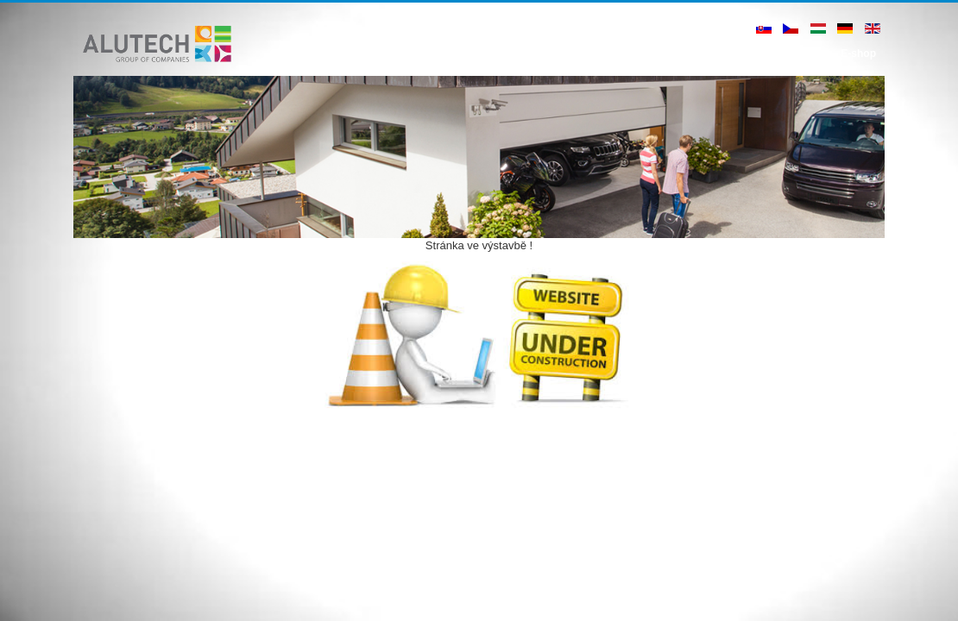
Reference (577, 53)
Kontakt (804, 53)
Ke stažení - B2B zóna (714, 53)
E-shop (858, 53)
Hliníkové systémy (490, 53)
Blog (631, 53)
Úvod (415, 53)
